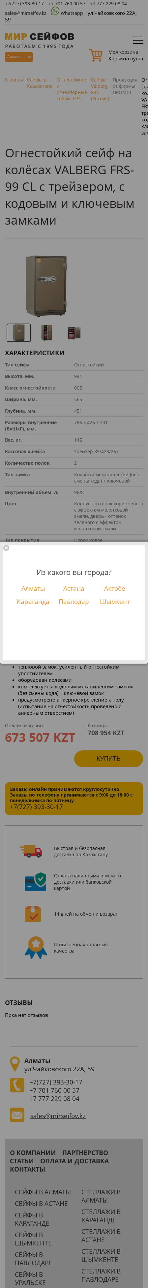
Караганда (33, 601)
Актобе (114, 588)
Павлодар (74, 601)
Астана (73, 588)
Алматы (33, 588)
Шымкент (115, 601)
